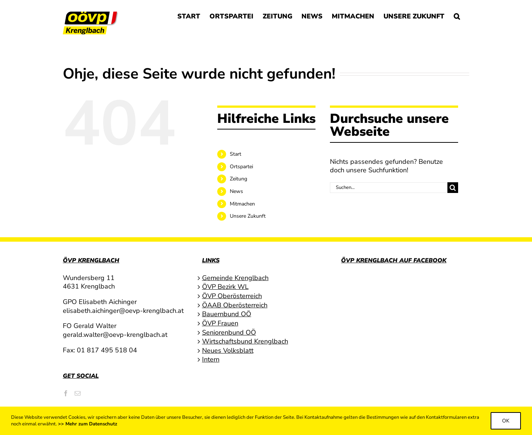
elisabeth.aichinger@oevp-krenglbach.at (123, 310)
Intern (210, 359)
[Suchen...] (388, 187)
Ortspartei (241, 166)
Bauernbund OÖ (226, 314)
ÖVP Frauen (220, 323)
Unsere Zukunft (248, 216)
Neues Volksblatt (227, 350)
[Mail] (78, 393)
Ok (505, 420)
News (236, 191)
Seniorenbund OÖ (229, 332)
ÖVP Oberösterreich (232, 296)
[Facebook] (66, 393)
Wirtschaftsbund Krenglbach (245, 341)
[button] (457, 15)
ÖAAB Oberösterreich (234, 305)
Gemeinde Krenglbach (235, 278)
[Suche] (452, 187)
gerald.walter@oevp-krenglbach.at (115, 334)
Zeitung (238, 178)
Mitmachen (242, 203)
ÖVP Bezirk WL (225, 287)
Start (235, 154)
